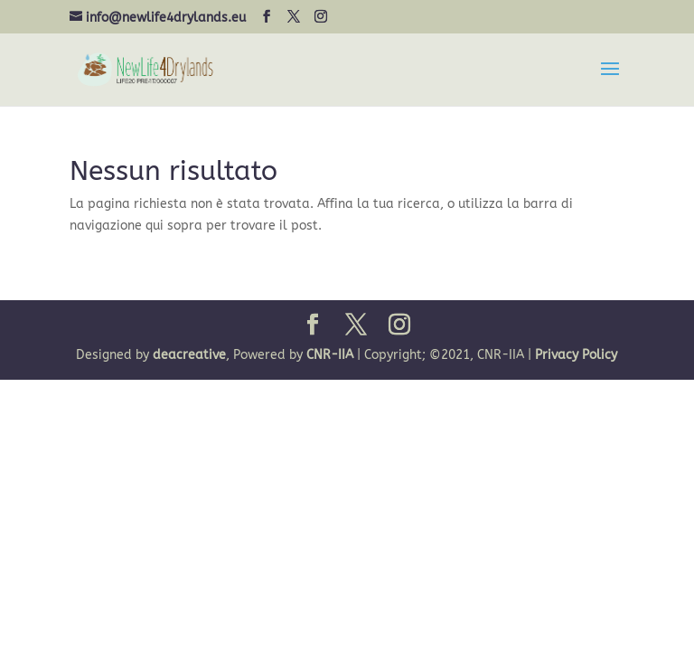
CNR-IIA (329, 355)
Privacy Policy (576, 355)
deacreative (189, 355)
